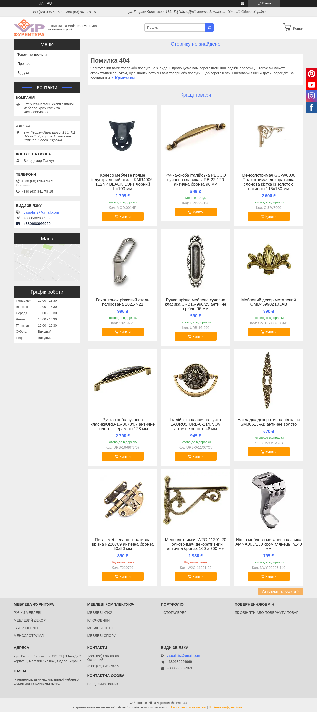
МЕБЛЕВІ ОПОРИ (101, 636)
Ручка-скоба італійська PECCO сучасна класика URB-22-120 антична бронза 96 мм (195, 180)
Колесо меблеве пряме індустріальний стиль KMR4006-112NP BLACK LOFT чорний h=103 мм (122, 182)
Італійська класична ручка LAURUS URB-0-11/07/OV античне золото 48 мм (195, 424)
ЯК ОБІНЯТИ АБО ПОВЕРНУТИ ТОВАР (267, 613)
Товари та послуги (32, 54)
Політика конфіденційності (227, 707)
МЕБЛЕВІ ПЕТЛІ (100, 628)
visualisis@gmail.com (41, 212)
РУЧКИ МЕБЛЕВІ (27, 613)
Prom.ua (181, 703)
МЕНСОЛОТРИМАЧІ (30, 636)
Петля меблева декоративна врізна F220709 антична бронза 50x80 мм (123, 544)
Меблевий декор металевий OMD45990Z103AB (268, 302)
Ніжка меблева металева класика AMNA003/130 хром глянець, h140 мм (268, 544)
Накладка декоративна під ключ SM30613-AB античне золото (269, 422)
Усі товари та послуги (279, 591)
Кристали (125, 78)
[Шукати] (209, 27)
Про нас (23, 64)
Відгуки (23, 73)
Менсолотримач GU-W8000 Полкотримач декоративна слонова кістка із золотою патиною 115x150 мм (268, 182)
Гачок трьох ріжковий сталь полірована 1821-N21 (122, 302)
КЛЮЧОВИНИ (98, 620)
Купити (125, 217)
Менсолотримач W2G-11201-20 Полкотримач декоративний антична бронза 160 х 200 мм (195, 544)
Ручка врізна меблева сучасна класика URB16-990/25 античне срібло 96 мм (195, 304)
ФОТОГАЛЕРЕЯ (174, 613)
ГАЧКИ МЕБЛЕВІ (27, 628)
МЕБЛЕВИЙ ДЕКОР (30, 620)
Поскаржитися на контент (188, 707)
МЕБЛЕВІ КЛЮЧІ (100, 613)
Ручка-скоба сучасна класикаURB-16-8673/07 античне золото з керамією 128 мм (123, 424)
